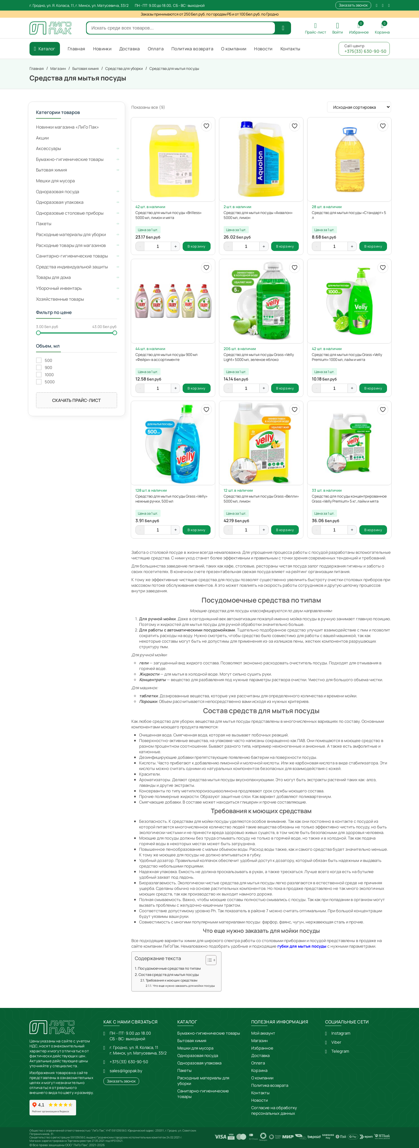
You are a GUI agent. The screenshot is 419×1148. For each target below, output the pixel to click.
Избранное (262, 1048)
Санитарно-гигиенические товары (203, 1093)
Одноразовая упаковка (199, 1063)
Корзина (259, 1070)
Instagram (340, 1033)
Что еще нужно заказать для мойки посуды (184, 986)
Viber (336, 1042)
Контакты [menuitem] (290, 49)
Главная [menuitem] (76, 49)
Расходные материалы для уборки (203, 1080)
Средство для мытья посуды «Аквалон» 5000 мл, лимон (258, 215)
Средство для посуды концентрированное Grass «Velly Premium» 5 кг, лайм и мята (349, 499)
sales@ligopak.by (126, 1070)
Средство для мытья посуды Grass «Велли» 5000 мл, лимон (261, 499)
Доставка (260, 1055)
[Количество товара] (158, 246)
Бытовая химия (191, 1040)
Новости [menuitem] (263, 49)
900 (48, 368)
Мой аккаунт (263, 1033)
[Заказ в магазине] (359, 107)
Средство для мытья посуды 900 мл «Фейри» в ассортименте (166, 357)
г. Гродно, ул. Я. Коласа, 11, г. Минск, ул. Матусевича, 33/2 (79, 5)
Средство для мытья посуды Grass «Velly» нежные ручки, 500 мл (171, 499)
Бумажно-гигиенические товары (208, 1033)
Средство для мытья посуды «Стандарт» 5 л (349, 215)
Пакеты (184, 1070)
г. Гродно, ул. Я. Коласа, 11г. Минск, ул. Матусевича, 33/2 (138, 1050)
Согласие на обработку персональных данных (274, 1110)
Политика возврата (269, 1085)
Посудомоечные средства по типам (169, 968)
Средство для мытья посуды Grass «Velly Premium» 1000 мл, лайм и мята (347, 357)
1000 (49, 375)
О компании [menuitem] (234, 49)
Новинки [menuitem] (102, 49)
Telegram (340, 1051)
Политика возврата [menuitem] (192, 49)
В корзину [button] (197, 246)
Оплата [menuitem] (156, 49)
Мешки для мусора (195, 1048)
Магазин (259, 1040)
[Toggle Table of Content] (208, 960)
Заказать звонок (353, 5)
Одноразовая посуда (197, 1055)
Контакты (260, 1093)
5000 (50, 382)
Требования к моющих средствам (171, 980)
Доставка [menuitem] (129, 49)
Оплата (258, 1063)
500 (48, 360)
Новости (259, 1100)
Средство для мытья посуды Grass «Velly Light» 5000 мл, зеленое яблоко (259, 357)
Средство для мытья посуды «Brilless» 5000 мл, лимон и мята (168, 215)
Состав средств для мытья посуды (169, 974)
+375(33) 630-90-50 (129, 1061)
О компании (262, 1078)
